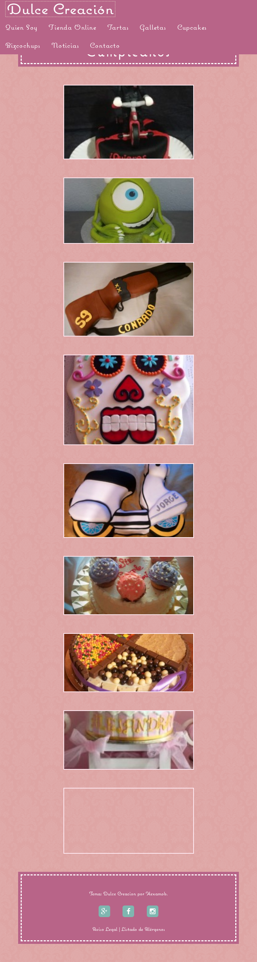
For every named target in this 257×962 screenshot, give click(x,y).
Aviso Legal (104, 929)
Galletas (153, 27)
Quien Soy (21, 27)
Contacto (105, 45)
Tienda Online (72, 27)
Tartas (118, 27)
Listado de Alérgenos (143, 929)
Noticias (65, 45)
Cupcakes (192, 27)
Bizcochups (23, 45)
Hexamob (156, 893)
